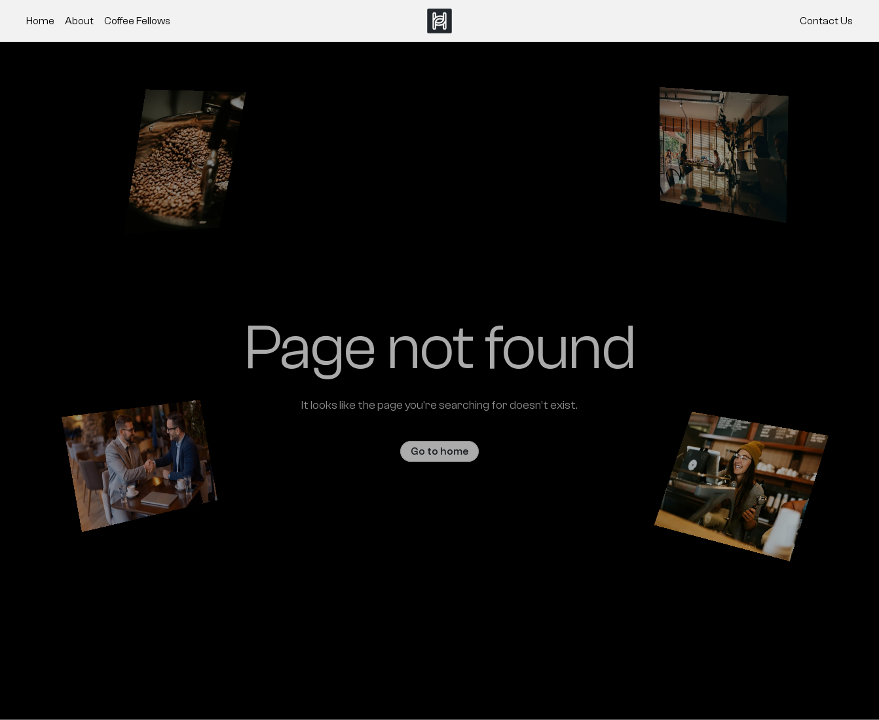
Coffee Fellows (137, 21)
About (79, 21)
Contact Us (826, 21)
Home (40, 21)
